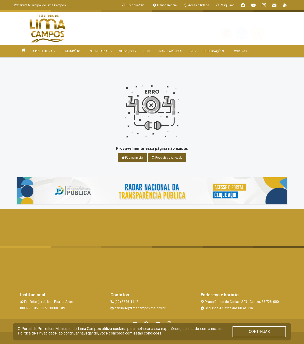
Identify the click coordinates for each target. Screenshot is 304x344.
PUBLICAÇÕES (215, 51)
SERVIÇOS (127, 51)
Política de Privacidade (37, 333)
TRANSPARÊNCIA (169, 51)
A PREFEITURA (43, 51)
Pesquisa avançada (167, 157)
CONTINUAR (259, 331)
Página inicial (132, 157)
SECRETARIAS (101, 51)
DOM (146, 51)
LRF (193, 51)
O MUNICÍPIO (72, 51)
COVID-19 (240, 51)
